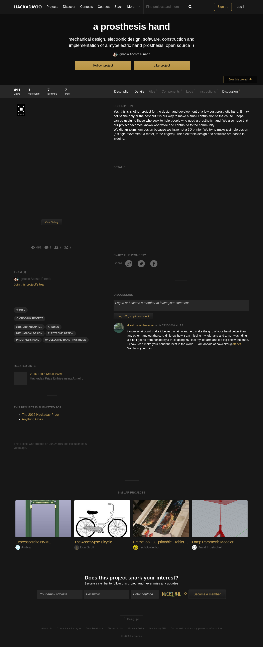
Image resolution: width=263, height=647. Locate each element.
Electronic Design (60, 333)
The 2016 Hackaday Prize (21, 110)
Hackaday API (157, 629)
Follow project (103, 65)
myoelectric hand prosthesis (65, 339)
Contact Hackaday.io (69, 629)
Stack (118, 6)
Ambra (23, 547)
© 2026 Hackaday (131, 637)
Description (122, 91)
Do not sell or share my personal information (196, 629)
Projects (52, 6)
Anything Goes (32, 419)
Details (139, 91)
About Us (46, 629)
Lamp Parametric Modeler (215, 541)
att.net (236, 344)
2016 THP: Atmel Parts (46, 374)
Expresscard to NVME (35, 541)
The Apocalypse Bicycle (95, 541)
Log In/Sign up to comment (133, 316)
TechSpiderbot (146, 547)
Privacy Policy (136, 629)
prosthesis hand (27, 339)
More (134, 6)
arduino (53, 327)
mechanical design (29, 333)
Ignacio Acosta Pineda (131, 54)
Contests (86, 6)
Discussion (231, 91)
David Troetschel (207, 547)
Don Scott (84, 547)
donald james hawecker (140, 325)
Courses (104, 6)
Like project (162, 65)
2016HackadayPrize (29, 327)
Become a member (96, 584)
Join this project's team (30, 284)
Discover (69, 6)
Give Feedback (94, 629)
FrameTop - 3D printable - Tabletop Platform (171, 541)
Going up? (131, 620)
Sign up (223, 6)
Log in (241, 6)
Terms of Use (115, 629)
